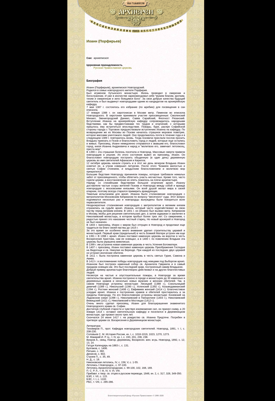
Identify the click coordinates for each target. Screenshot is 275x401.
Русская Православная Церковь (112, 67)
